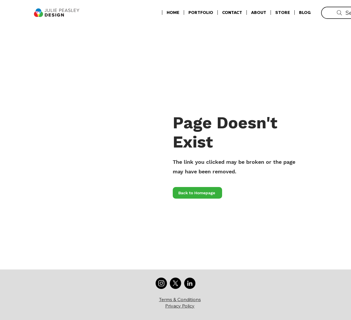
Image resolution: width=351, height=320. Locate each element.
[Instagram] (161, 283)
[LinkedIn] (189, 283)
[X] (175, 283)
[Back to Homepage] (197, 193)
